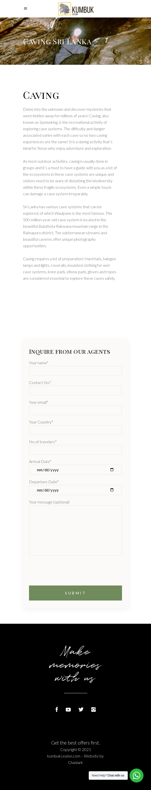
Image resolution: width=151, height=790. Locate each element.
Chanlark (75, 762)
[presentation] (67, 576)
